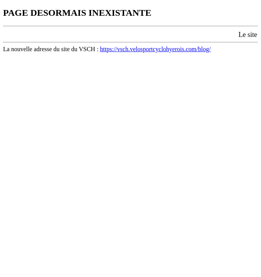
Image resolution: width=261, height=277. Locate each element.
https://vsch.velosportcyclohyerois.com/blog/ (155, 49)
